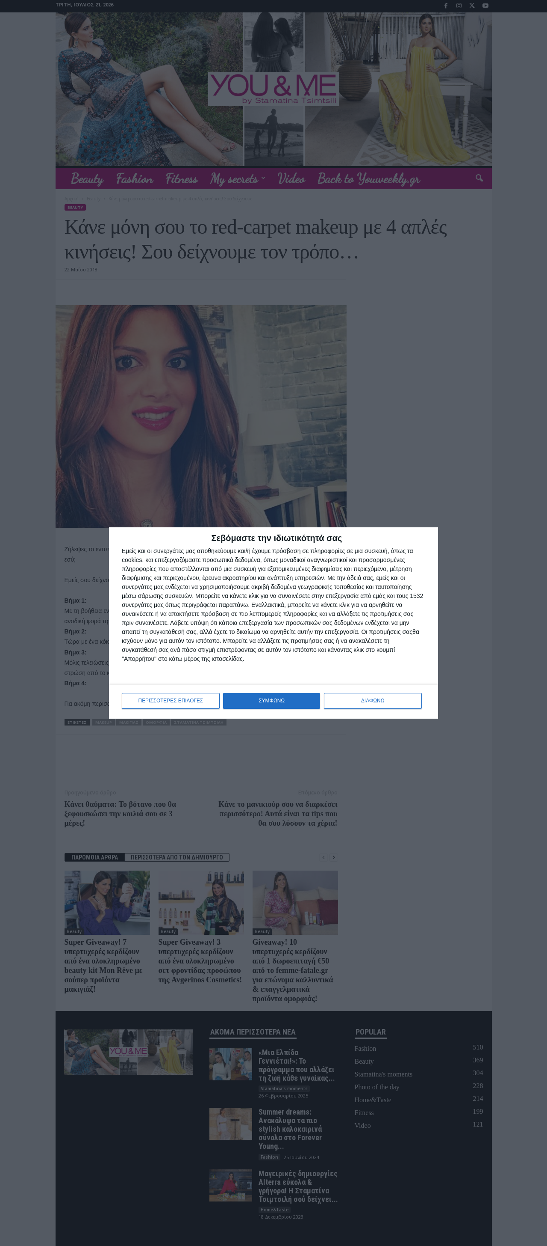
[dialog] (273, 623)
